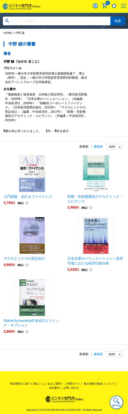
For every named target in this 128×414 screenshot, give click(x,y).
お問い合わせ (71, 387)
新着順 (83, 146)
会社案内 (54, 387)
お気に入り (113, 5)
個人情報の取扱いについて (99, 383)
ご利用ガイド (72, 383)
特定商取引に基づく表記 (24, 383)
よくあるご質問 (51, 383)
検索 (118, 21)
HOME (7, 32)
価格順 (98, 146)
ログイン (95, 5)
